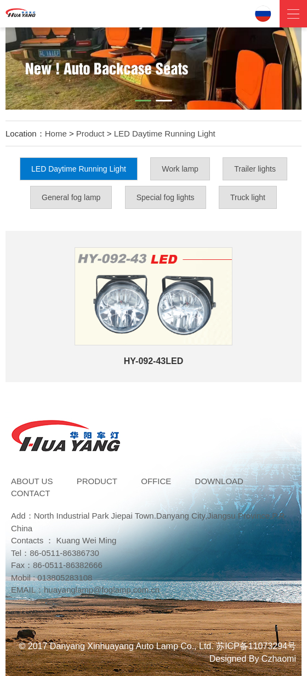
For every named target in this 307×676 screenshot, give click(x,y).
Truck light (247, 197)
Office (156, 481)
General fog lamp (71, 197)
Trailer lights (255, 168)
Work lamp (180, 168)
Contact (30, 493)
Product (90, 133)
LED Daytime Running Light (164, 133)
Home (56, 133)
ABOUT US (32, 481)
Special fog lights (166, 197)
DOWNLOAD (219, 481)
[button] (143, 100)
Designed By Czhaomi (252, 658)
